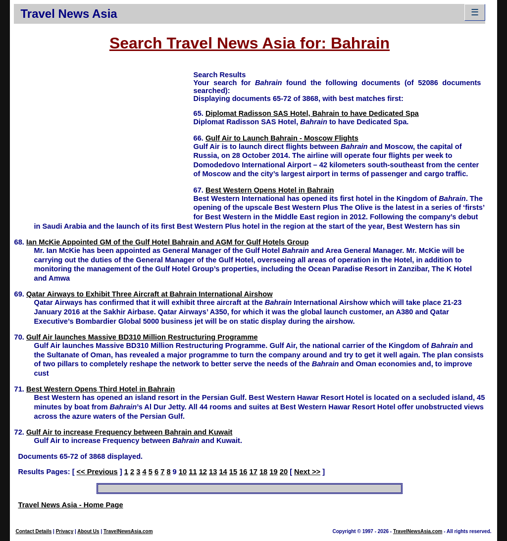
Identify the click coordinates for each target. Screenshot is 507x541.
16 (243, 472)
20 (284, 472)
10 (183, 472)
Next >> (307, 472)
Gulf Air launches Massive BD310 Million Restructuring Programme (142, 337)
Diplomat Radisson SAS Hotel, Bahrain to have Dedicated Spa (312, 113)
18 (263, 472)
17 (253, 472)
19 (273, 472)
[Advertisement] (103, 139)
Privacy (65, 531)
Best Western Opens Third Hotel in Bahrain (100, 389)
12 (203, 472)
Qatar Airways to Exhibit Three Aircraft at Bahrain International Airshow (149, 294)
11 (193, 472)
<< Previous (97, 472)
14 (223, 472)
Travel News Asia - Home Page (70, 505)
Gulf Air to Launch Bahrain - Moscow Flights (281, 138)
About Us (88, 531)
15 (233, 472)
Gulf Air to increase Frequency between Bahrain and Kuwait (129, 432)
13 (213, 472)
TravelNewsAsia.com (128, 531)
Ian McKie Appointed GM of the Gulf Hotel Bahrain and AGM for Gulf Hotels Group (167, 242)
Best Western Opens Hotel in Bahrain (269, 190)
